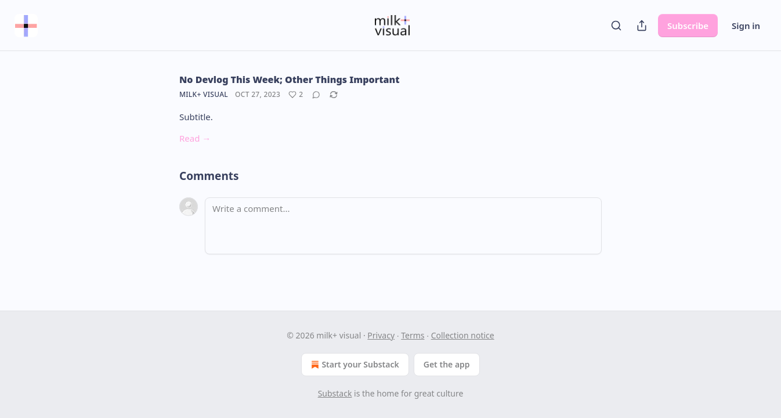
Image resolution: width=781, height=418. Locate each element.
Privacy (381, 335)
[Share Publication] (641, 25)
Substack (335, 393)
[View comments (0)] (316, 95)
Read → (195, 138)
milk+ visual (203, 94)
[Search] (616, 25)
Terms (412, 335)
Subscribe (687, 25)
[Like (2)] (295, 95)
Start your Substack (354, 364)
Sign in (746, 25)
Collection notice (462, 335)
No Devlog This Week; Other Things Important (289, 79)
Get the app (447, 364)
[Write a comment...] (403, 226)
